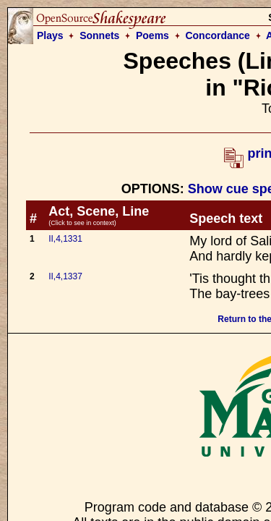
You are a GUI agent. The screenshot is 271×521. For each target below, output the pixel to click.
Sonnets (99, 35)
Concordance (217, 35)
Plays (50, 35)
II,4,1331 (65, 239)
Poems (152, 35)
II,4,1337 (65, 276)
